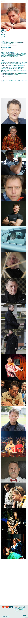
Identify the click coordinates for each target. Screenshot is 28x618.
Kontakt (25, 614)
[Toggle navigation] (26, 1)
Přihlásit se (24, 615)
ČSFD (3, 32)
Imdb (1, 32)
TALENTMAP (16, 610)
